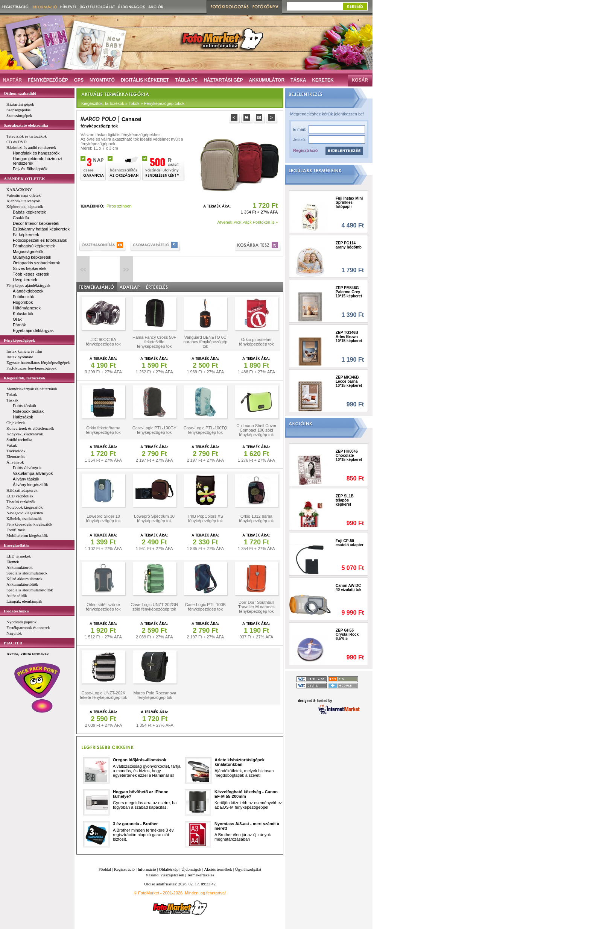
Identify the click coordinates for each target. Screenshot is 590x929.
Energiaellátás (16, 545)
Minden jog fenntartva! (205, 893)
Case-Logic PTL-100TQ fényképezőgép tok (205, 430)
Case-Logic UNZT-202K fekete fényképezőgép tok (103, 695)
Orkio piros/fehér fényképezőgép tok (256, 341)
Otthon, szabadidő (20, 93)
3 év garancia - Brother (135, 823)
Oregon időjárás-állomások (139, 760)
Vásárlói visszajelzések (165, 875)
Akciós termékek (218, 869)
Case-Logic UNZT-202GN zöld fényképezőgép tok (154, 606)
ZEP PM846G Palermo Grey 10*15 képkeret (349, 292)
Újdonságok (191, 869)
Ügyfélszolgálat (248, 869)
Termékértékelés (200, 875)
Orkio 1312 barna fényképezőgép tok (256, 518)
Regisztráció (305, 150)
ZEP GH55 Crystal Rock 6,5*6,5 (347, 634)
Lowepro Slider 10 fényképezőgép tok (103, 518)
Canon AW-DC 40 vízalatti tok (348, 587)
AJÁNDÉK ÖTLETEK (24, 178)
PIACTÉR (13, 643)
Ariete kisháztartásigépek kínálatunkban (239, 762)
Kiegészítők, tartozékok (25, 378)
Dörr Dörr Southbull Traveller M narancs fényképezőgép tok (256, 607)
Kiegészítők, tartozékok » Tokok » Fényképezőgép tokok (132, 103)
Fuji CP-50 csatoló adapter (349, 543)
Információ (147, 869)
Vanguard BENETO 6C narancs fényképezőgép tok (205, 342)
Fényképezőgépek (19, 340)
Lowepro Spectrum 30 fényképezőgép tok (154, 518)
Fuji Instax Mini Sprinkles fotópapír (349, 202)
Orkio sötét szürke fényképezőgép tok (103, 606)
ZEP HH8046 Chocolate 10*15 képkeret (349, 455)
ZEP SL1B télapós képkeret (345, 500)
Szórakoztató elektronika (26, 125)
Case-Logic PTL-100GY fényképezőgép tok (154, 430)
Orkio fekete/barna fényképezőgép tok (103, 430)
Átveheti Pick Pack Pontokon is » (247, 222)
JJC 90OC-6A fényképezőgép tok (103, 341)
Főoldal (105, 869)
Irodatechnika (16, 611)
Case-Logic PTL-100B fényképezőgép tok (205, 606)
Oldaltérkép (168, 869)
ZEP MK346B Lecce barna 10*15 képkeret (349, 381)
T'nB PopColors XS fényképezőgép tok (205, 518)
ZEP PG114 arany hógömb (349, 245)
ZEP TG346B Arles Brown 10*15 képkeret (349, 336)
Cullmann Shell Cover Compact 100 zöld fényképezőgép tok (256, 430)
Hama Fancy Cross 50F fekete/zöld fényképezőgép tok (154, 342)
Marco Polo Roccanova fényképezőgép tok (155, 695)
